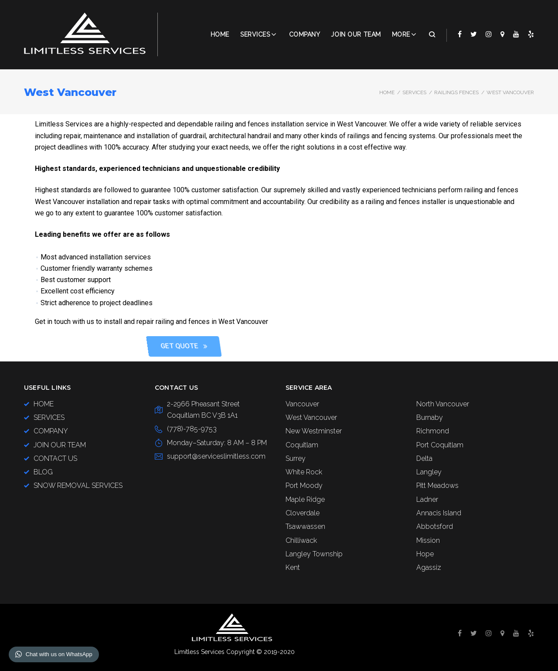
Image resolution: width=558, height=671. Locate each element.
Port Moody (304, 485)
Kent (293, 567)
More (401, 34)
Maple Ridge (305, 499)
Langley (429, 472)
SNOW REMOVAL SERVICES (78, 485)
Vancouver (302, 404)
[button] (374, 346)
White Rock (304, 472)
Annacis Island (438, 513)
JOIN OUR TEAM (356, 34)
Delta (424, 458)
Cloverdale (303, 513)
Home (220, 34)
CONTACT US (55, 458)
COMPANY (304, 34)
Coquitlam (302, 445)
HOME (44, 404)
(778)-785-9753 (192, 429)
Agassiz (428, 567)
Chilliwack (301, 540)
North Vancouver (442, 404)
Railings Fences (456, 92)
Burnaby (429, 417)
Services (255, 34)
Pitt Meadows (437, 485)
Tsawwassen (305, 526)
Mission (428, 540)
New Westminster (314, 431)
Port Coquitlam (439, 445)
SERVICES (414, 92)
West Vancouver (311, 417)
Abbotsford (434, 526)
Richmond (432, 431)
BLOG (43, 472)
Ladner (427, 499)
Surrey (296, 458)
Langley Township (314, 554)
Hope (425, 554)
